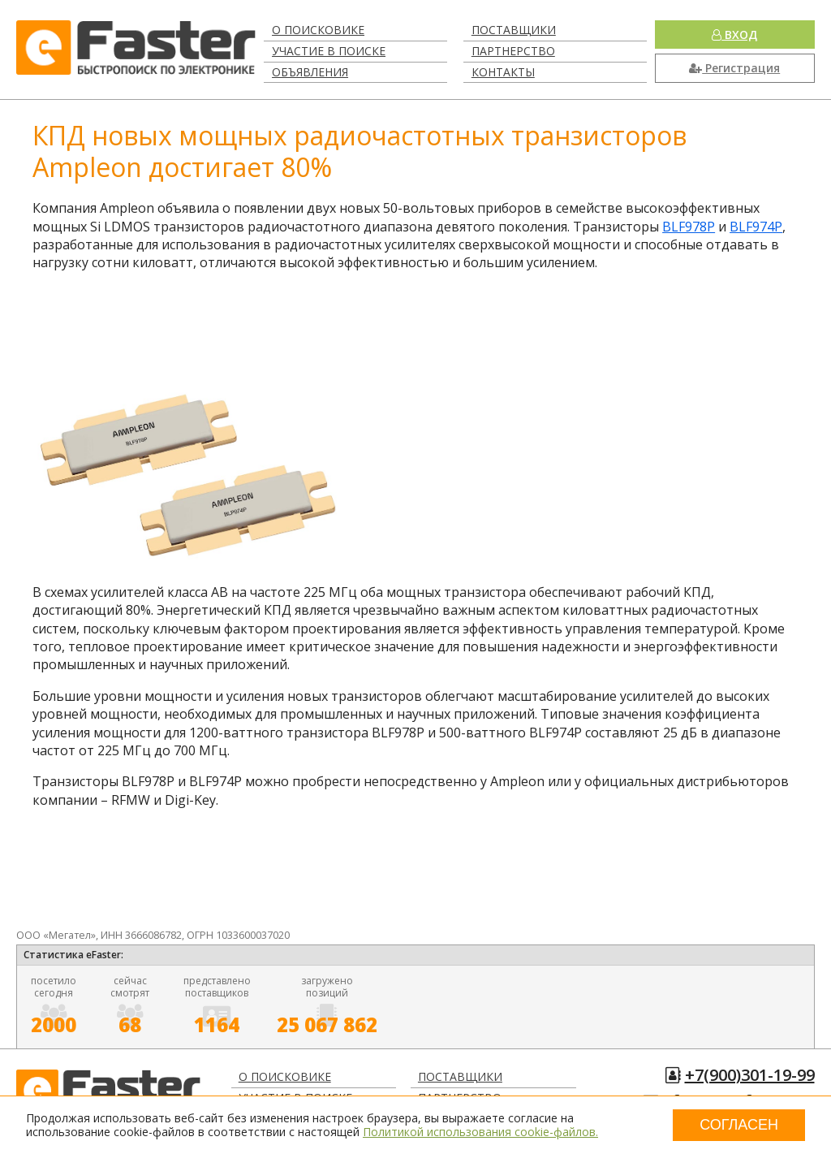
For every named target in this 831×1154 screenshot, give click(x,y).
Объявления (310, 72)
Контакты (503, 72)
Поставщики (513, 29)
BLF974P (756, 227)
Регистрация (734, 68)
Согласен (739, 1125)
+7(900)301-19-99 (750, 1075)
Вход (734, 34)
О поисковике (318, 29)
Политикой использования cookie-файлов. (480, 1131)
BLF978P (688, 227)
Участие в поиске (328, 50)
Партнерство (513, 50)
